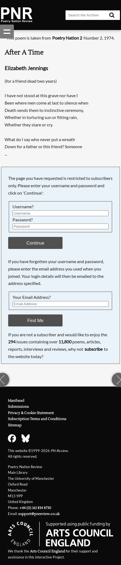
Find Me (35, 320)
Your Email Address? (32, 297)
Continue (35, 242)
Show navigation (7, 31)
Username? (23, 206)
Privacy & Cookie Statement (31, 413)
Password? (23, 219)
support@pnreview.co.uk (39, 514)
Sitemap (14, 425)
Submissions (18, 407)
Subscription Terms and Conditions (37, 419)
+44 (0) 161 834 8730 (35, 508)
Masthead (16, 401)
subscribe (94, 349)
